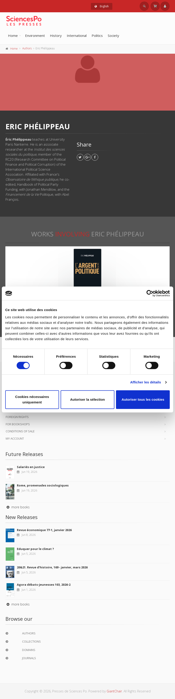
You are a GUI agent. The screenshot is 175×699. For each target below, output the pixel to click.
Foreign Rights (17, 417)
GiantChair (114, 691)
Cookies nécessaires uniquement (32, 399)
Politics (97, 35)
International (77, 35)
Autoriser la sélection (87, 399)
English (102, 6)
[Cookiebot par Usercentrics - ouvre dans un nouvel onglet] (150, 293)
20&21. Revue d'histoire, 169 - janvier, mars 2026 (52, 567)
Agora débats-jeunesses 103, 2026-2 (43, 584)
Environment (35, 35)
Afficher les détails (145, 382)
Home (13, 35)
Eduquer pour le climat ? (35, 549)
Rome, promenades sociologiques (43, 485)
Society (113, 35)
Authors (27, 48)
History (56, 35)
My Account (15, 438)
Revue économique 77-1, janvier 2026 (44, 530)
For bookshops (18, 424)
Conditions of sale (20, 431)
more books (17, 507)
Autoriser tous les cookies (142, 399)
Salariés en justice (31, 467)
